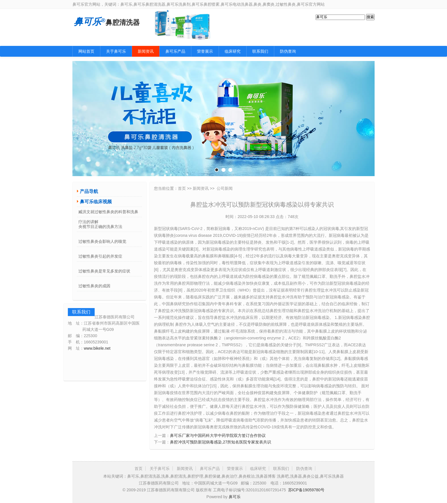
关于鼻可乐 (116, 51)
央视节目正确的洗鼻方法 (100, 226)
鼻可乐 (235, 496)
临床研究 (233, 51)
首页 (182, 188)
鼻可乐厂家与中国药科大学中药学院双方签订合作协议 (218, 435)
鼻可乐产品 (175, 51)
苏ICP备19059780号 (306, 490)
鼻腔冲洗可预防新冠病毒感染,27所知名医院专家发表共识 (220, 442)
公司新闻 (225, 188)
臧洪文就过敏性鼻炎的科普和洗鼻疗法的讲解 (108, 213)
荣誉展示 (205, 51)
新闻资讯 (146, 51)
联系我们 (260, 51)
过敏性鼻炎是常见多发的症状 (104, 271)
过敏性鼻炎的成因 (94, 286)
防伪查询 (288, 51)
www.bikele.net (97, 348)
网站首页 (86, 51)
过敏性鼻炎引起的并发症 (100, 256)
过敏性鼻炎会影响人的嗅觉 (102, 241)
